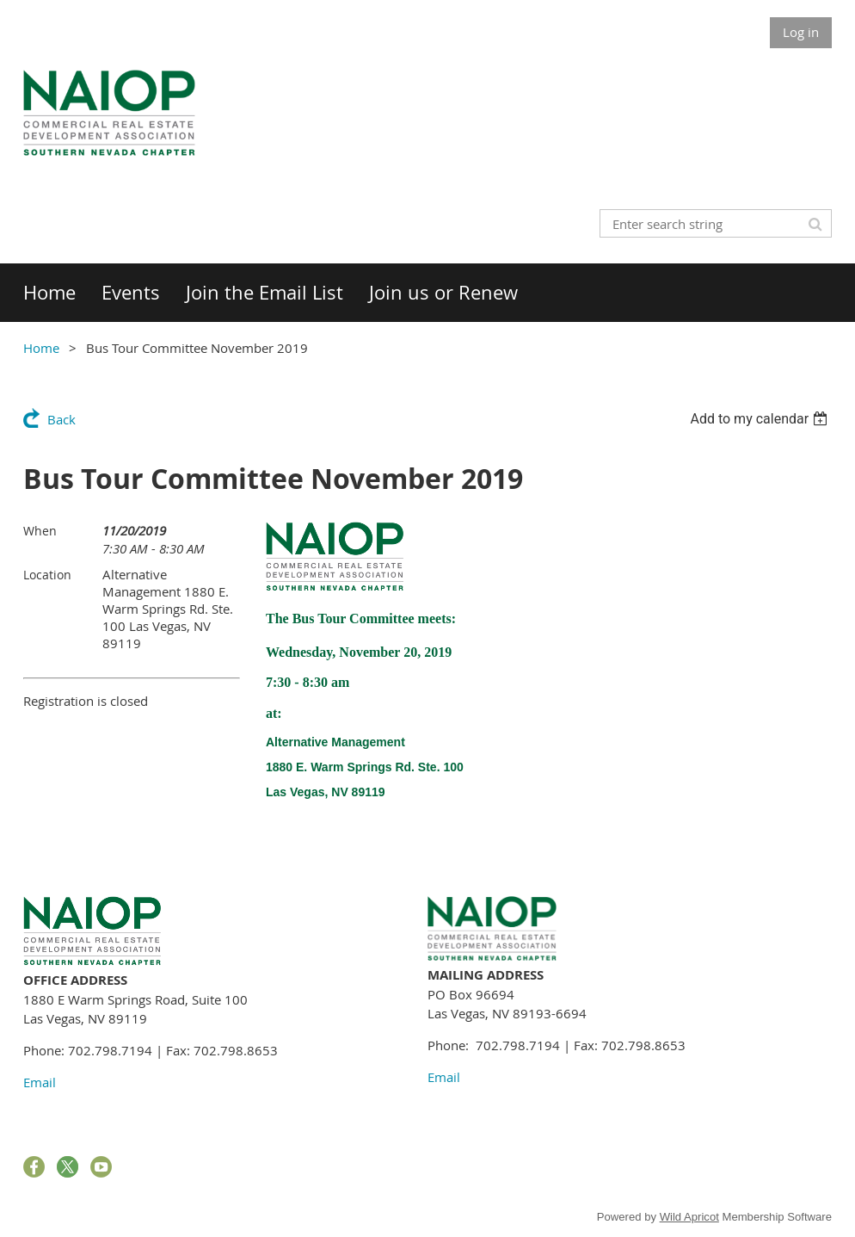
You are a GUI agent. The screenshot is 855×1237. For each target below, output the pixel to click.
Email (39, 1082)
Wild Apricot (689, 1216)
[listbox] (761, 419)
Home (41, 347)
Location (47, 574)
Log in (801, 31)
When (40, 531)
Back (61, 419)
